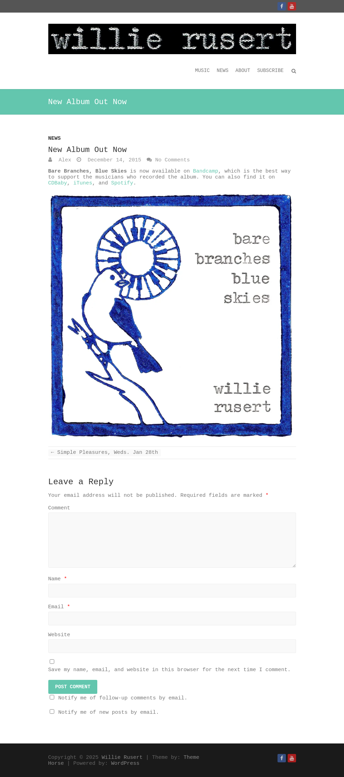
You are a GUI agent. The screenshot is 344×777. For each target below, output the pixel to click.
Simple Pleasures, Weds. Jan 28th (104, 453)
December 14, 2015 (113, 160)
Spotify (122, 183)
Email (59, 607)
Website (59, 635)
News (223, 70)
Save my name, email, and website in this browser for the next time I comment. (169, 670)
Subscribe (270, 70)
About (243, 70)
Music (202, 70)
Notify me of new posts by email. (108, 713)
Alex (63, 160)
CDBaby (57, 183)
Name (57, 579)
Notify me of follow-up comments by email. (123, 698)
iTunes (82, 183)
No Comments (172, 160)
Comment (59, 508)
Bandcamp (205, 171)
